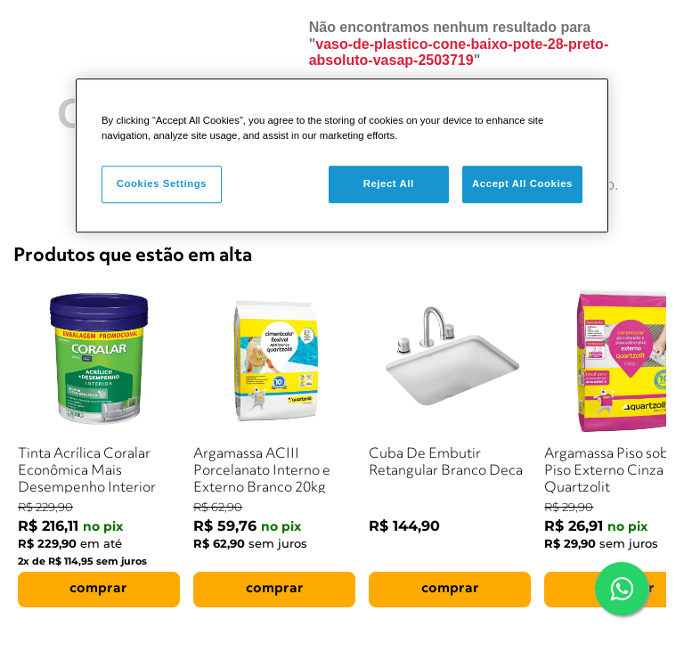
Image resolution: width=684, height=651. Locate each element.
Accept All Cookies (522, 183)
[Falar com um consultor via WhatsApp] (621, 588)
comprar (98, 589)
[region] (342, 155)
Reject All (388, 183)
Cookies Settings (162, 183)
